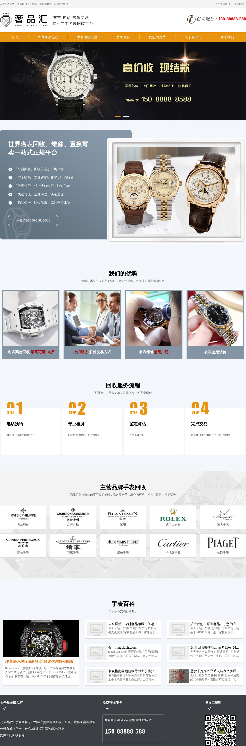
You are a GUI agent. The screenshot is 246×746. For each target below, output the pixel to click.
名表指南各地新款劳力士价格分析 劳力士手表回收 (132, 671)
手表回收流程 (48, 37)
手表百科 (239, 3)
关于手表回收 (222, 3)
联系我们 (227, 37)
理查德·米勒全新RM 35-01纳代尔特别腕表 (39, 661)
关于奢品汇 (193, 37)
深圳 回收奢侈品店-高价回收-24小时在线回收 (214, 648)
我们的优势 (157, 37)
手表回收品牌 (87, 37)
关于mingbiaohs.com (122, 647)
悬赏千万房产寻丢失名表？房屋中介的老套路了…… (214, 671)
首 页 (15, 37)
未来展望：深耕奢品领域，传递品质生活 (132, 624)
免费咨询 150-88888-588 (33, 220)
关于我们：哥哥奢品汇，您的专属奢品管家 (214, 624)
